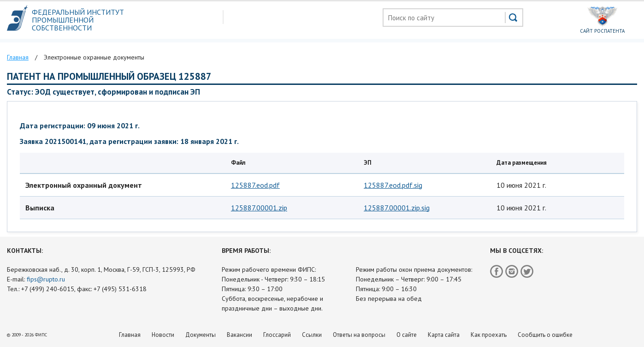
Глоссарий (277, 335)
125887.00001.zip (259, 207)
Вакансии (239, 335)
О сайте (406, 335)
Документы (200, 335)
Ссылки (312, 335)
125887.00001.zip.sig (397, 207)
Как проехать (489, 335)
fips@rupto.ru (46, 279)
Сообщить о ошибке (545, 335)
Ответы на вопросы (359, 335)
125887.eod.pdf (255, 185)
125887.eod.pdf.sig (393, 185)
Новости (163, 335)
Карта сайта (444, 335)
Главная (130, 335)
